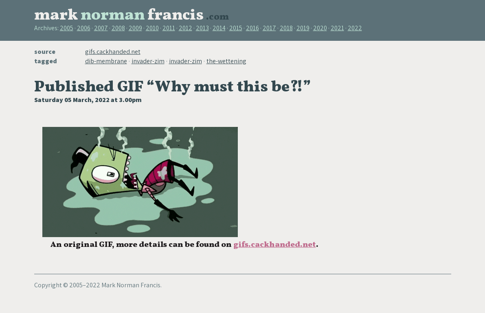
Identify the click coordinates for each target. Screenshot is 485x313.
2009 (135, 28)
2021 (337, 28)
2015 (235, 28)
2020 (320, 28)
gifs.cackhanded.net (112, 51)
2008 (118, 28)
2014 (219, 28)
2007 (101, 28)
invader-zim (148, 61)
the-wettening (226, 61)
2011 (168, 28)
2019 (302, 28)
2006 (83, 28)
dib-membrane (106, 61)
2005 (66, 28)
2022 (355, 28)
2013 (202, 28)
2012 (185, 28)
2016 (252, 28)
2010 (152, 28)
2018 (286, 28)
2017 (269, 28)
